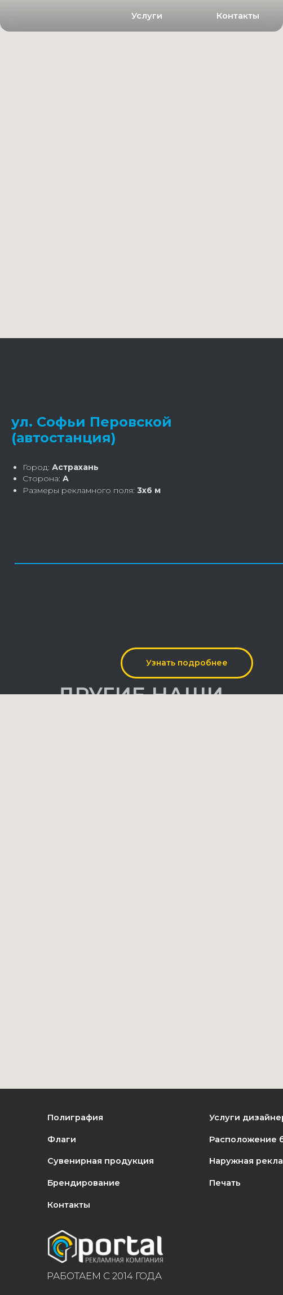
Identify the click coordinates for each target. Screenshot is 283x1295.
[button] (147, 16)
